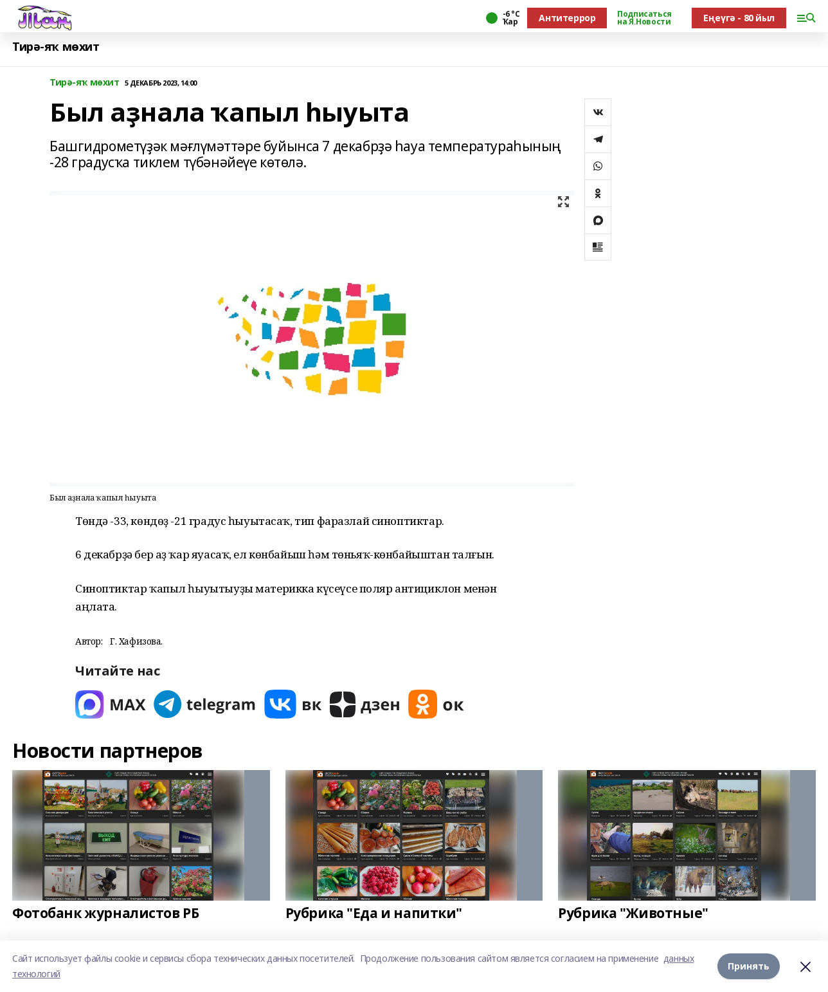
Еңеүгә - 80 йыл (739, 18)
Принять (749, 966)
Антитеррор (567, 18)
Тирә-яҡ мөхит (56, 46)
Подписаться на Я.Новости (644, 18)
